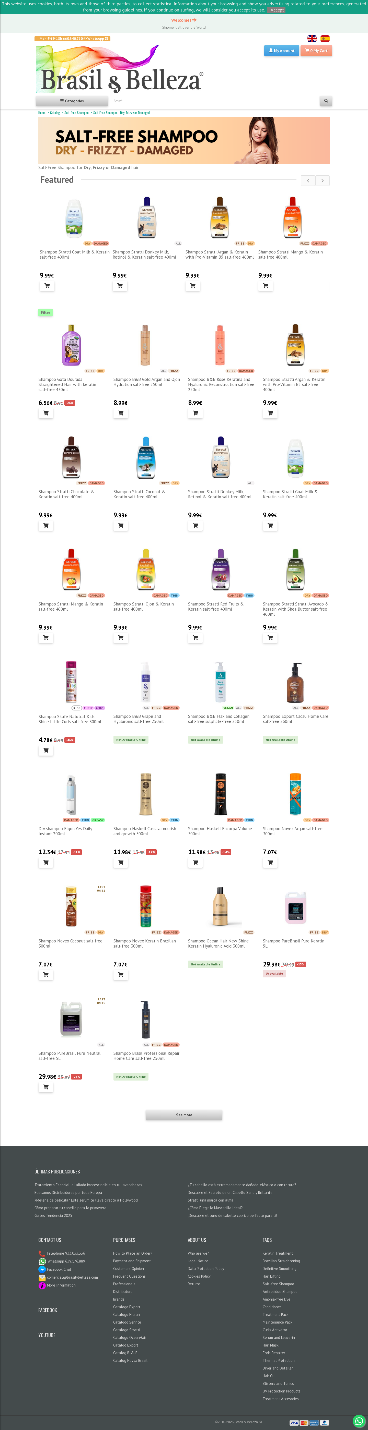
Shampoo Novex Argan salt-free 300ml (293, 831)
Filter (45, 312)
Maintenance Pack (277, 1322)
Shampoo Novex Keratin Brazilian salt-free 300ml (144, 943)
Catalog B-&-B (125, 1352)
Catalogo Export (126, 1306)
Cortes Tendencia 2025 (53, 1215)
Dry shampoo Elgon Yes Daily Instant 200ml (65, 831)
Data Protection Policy (206, 1268)
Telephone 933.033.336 (65, 1253)
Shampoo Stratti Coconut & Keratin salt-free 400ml (139, 494)
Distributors (122, 1291)
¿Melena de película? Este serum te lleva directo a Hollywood (86, 1200)
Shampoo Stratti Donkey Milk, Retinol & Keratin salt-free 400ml (144, 254)
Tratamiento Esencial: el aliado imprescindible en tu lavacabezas (88, 1184)
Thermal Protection (279, 1360)
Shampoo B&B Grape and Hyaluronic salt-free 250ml (138, 718)
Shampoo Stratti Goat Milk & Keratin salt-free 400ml (75, 254)
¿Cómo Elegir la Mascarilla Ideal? (215, 1207)
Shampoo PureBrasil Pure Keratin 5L (293, 943)
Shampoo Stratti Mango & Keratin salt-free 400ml (290, 254)
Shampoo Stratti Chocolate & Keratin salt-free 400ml (66, 494)
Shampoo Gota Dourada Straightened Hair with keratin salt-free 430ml (67, 384)
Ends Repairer (274, 1352)
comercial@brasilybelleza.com (68, 1277)
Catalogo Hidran (126, 1314)
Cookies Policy (199, 1276)
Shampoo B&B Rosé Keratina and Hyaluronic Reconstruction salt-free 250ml (221, 384)
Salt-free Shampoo (76, 112)
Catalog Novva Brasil (130, 1360)
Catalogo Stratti (126, 1329)
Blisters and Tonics (278, 1383)
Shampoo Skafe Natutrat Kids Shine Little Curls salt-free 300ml (70, 719)
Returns (194, 1283)
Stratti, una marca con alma (210, 1200)
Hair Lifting (272, 1276)
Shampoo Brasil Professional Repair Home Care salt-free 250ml (146, 1055)
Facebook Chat (54, 1269)
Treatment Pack (276, 1314)
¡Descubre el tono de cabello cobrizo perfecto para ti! (232, 1215)
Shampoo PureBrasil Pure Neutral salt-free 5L (69, 1055)
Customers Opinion (128, 1268)
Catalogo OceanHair (129, 1337)
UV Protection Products (282, 1391)
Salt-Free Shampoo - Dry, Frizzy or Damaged (121, 112)
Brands (118, 1299)
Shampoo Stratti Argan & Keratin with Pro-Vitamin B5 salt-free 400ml (220, 254)
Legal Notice (198, 1260)
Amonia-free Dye (276, 1299)
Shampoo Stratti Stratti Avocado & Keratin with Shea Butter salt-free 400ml (296, 609)
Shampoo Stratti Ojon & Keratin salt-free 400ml (143, 606)
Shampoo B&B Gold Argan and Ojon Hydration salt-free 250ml (146, 382)
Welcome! (184, 20)
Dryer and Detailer (278, 1368)
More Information (57, 1285)
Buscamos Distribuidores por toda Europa (68, 1192)
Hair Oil (269, 1375)
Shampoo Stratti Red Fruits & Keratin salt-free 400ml (216, 606)
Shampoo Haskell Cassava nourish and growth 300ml (144, 831)
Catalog (55, 112)
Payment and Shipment (132, 1260)
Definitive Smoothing (279, 1268)
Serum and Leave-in (279, 1337)
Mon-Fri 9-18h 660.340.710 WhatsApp (74, 38)
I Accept (276, 10)
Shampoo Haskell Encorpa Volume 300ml (220, 831)
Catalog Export (125, 1345)
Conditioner (272, 1306)
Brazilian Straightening (281, 1260)
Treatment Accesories (281, 1398)
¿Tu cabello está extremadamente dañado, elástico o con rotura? (242, 1184)
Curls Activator (275, 1329)
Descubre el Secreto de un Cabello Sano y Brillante (230, 1192)
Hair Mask (271, 1345)
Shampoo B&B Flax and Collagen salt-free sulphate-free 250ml (218, 718)
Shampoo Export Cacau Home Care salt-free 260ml (295, 718)
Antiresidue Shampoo (280, 1291)
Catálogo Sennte (127, 1322)
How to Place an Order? (132, 1253)
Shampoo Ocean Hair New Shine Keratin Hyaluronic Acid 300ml (218, 943)
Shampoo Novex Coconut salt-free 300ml (70, 943)
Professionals (124, 1283)
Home (41, 112)
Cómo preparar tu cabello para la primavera (70, 1207)
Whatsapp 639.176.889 (61, 1261)
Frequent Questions (129, 1276)
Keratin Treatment (278, 1253)
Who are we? (198, 1253)
